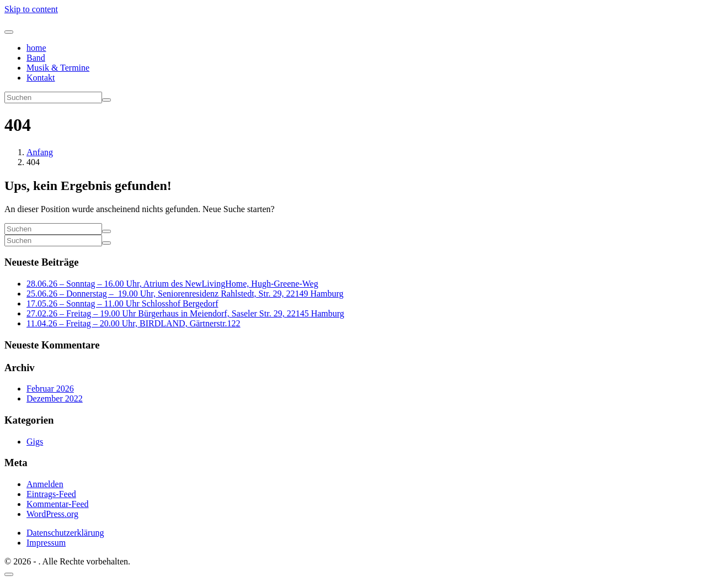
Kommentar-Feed (57, 504)
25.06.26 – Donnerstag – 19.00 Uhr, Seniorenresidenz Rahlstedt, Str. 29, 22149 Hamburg (185, 293)
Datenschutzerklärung (65, 532)
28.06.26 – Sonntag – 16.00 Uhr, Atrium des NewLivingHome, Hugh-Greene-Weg (172, 283)
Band (35, 57)
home (36, 47)
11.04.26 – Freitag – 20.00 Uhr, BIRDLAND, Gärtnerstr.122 (133, 323)
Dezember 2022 (54, 398)
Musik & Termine (57, 67)
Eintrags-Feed (51, 494)
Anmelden (44, 484)
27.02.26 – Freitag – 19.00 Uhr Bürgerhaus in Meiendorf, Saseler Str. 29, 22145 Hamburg (185, 313)
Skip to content (31, 9)
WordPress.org (52, 514)
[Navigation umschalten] (8, 32)
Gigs (34, 441)
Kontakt (40, 77)
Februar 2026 (50, 388)
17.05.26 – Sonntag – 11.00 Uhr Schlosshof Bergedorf (122, 303)
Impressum (46, 542)
